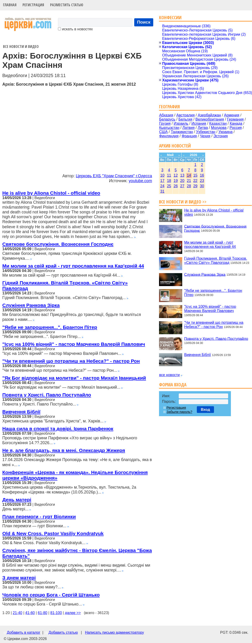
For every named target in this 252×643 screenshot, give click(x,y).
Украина (225, 132)
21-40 (17, 613)
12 (176, 175)
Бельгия (185, 119)
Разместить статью (66, 4)
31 (162, 191)
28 (189, 186)
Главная (9, 4)
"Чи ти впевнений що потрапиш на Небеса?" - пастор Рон (71, 361)
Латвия (188, 128)
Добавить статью (63, 632)
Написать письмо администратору (114, 632)
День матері (16, 499)
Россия (236, 128)
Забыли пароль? (179, 412)
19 (176, 181)
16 (202, 175)
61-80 (42, 613)
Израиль (181, 123)
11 (169, 175)
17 (162, 181)
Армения (231, 115)
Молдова (218, 128)
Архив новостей (175, 146)
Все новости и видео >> (183, 202)
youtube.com (140, 180)
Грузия (164, 123)
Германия (235, 119)
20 (182, 181)
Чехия (205, 136)
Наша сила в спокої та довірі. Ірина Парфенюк (57, 428)
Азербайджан (209, 115)
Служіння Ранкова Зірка (31, 305)
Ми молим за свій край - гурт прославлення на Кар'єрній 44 (73, 265)
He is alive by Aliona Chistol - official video (51, 193)
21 (189, 181)
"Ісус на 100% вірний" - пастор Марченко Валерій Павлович (73, 344)
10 (162, 175)
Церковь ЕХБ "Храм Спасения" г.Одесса (114, 176)
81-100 (56, 613)
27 (182, 186)
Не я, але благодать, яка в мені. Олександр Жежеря (63, 450)
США (163, 132)
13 (182, 175)
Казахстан (218, 123)
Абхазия (166, 115)
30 (202, 186)
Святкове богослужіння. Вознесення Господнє (57, 244)
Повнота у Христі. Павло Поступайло (46, 394)
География (169, 106)
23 (202, 181)
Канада (236, 123)
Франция (189, 136)
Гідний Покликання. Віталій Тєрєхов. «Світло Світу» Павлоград (215, 260)
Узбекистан (205, 132)
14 (189, 175)
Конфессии (170, 17)
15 (195, 175)
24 (162, 186)
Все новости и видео (21, 46)
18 (169, 181)
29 (195, 186)
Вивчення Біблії (21, 411)
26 (176, 186)
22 (195, 181)
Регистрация (33, 4)
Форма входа (172, 384)
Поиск (143, 22)
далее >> (73, 613)
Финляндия (169, 136)
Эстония (221, 136)
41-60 (30, 613)
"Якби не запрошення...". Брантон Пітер (49, 327)
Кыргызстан (169, 128)
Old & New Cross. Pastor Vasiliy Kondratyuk (53, 533)
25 (169, 186)
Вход (205, 410)
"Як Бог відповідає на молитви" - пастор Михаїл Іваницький (74, 378)
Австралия (185, 115)
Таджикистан (182, 132)
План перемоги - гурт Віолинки (39, 516)
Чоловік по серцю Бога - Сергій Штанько (51, 594)
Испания (198, 123)
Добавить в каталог (23, 632)
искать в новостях (75, 29)
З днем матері (19, 577)
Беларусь (167, 119)
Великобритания (209, 119)
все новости (169, 375)
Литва (203, 128)
